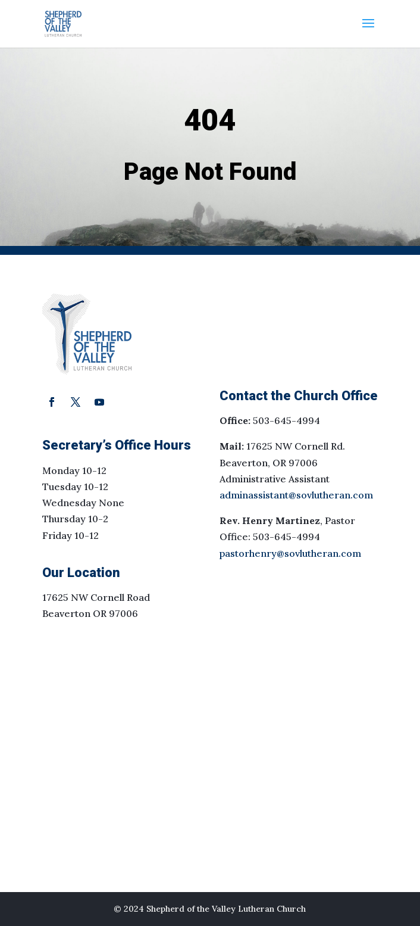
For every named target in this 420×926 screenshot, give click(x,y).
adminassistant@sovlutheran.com (296, 495)
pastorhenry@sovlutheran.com (290, 553)
